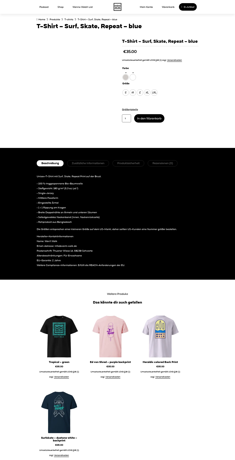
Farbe (125, 68)
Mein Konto (146, 7)
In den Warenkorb (149, 118)
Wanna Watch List (83, 7)
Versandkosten (174, 60)
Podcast (44, 7)
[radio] (126, 77)
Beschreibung (50, 163)
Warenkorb (168, 7)
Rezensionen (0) (162, 163)
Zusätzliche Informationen (88, 163)
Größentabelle (130, 109)
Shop (61, 7)
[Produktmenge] (126, 118)
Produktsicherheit (128, 163)
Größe (125, 83)
